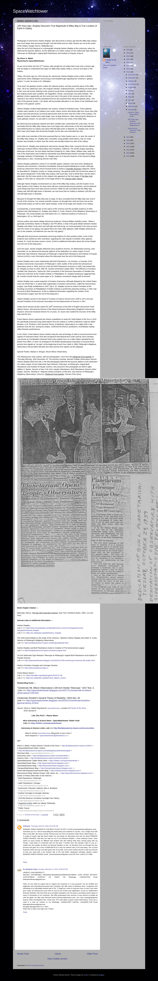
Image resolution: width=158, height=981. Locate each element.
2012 (128, 153)
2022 (128, 59)
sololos (86, 975)
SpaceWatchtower (30, 11)
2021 (128, 62)
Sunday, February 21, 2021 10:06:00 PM (53, 869)
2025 (128, 50)
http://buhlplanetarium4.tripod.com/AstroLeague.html (45, 650)
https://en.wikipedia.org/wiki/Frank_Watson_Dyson (46, 678)
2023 (128, 56)
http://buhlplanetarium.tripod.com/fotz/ (77, 746)
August (131, 87)
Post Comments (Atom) (35, 965)
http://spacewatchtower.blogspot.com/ (53, 763)
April (130, 100)
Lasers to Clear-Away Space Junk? (133, 114)
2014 (128, 146)
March (130, 103)
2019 (128, 69)
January (131, 109)
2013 (128, 150)
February (131, 106)
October (131, 81)
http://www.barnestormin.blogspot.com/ (76, 773)
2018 (128, 72)
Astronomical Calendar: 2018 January (134, 130)
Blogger (101, 975)
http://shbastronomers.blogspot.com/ (65, 771)
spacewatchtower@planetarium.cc (53, 736)
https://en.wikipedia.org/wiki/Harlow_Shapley (43, 633)
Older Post (92, 953)
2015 (128, 143)
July (130, 90)
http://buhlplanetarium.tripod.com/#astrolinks (50, 756)
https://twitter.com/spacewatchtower (46, 723)
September (132, 84)
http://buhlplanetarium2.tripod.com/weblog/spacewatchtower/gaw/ (44, 751)
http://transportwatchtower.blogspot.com (56, 768)
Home (58, 953)
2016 (128, 140)
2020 (128, 66)
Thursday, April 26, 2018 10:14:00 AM (44, 826)
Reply (25, 862)
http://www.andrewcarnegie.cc (36, 668)
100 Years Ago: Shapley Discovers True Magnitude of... (134, 122)
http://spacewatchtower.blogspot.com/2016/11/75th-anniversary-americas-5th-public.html (60, 660)
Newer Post (23, 953)
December (132, 75)
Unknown (26, 826)
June (130, 94)
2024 (128, 53)
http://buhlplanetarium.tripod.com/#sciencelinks (74, 728)
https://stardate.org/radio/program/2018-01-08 (44, 675)
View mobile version (57, 958)
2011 (128, 156)
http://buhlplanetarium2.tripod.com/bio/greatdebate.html (46, 643)
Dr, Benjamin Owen (30, 869)
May (130, 97)
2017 (128, 137)
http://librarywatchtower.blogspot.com (53, 766)
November (132, 78)
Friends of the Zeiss (78, 708)
